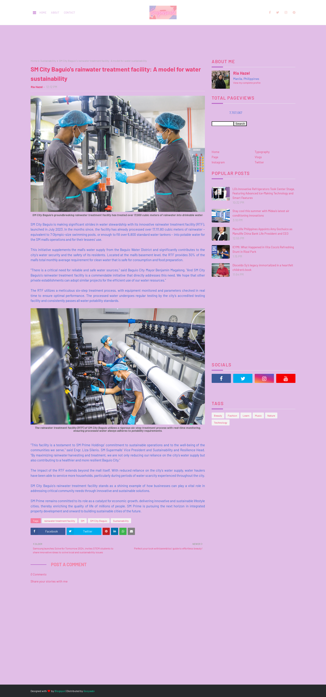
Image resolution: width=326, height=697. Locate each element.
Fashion (232, 415)
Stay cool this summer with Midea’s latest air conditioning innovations (261, 213)
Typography (262, 152)
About (55, 12)
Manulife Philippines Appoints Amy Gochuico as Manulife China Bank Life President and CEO (262, 231)
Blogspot (60, 690)
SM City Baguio (98, 520)
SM (82, 520)
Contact (69, 12)
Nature (271, 415)
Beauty (218, 415)
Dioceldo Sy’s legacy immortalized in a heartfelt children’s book (263, 267)
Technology (220, 422)
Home (42, 12)
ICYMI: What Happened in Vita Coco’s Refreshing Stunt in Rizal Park (263, 249)
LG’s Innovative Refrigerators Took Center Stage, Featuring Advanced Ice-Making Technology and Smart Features (264, 193)
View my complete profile (247, 82)
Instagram (218, 162)
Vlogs (258, 157)
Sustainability (48, 60)
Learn (246, 415)
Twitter (259, 162)
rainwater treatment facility (59, 520)
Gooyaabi (89, 690)
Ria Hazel (37, 87)
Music (258, 415)
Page (215, 157)
